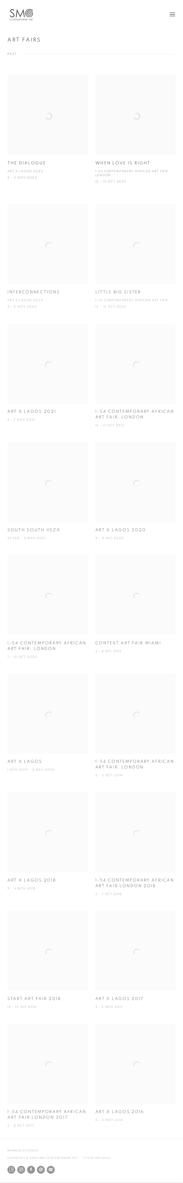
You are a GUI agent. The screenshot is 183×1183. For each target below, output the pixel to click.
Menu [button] (172, 14)
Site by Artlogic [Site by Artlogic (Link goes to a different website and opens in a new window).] (97, 1158)
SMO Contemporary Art (24, 15)
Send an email (41, 1170)
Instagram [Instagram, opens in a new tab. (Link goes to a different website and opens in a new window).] (21, 1170)
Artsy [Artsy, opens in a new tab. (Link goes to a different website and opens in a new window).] (11, 1170)
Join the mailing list (51, 1170)
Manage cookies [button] (22, 1150)
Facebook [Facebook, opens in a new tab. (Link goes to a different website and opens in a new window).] (31, 1170)
